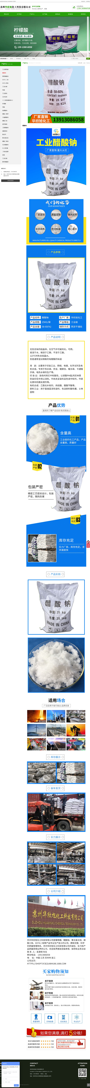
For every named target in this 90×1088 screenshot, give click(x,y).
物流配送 (70, 14)
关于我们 (19, 14)
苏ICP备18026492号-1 (24, 1084)
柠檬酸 (33, 58)
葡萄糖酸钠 (18, 58)
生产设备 (44, 14)
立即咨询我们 (10, 180)
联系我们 (88, 1)
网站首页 (6, 14)
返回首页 (83, 1)
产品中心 (32, 14)
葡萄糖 (11, 58)
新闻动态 (57, 14)
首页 (84, 63)
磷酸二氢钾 (26, 58)
